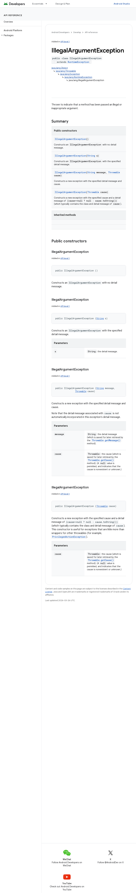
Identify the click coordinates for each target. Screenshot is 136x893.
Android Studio (122, 3)
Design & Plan (63, 3)
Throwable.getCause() (101, 460)
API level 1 (65, 41)
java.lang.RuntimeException (78, 77)
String (91, 155)
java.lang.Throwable (66, 71)
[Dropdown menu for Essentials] (47, 3)
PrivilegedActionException (69, 536)
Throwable (114, 172)
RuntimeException (78, 62)
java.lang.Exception (70, 74)
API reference (13, 15)
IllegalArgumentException (70, 139)
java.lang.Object (60, 68)
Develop (77, 32)
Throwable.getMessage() (106, 440)
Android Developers (60, 32)
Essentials (37, 3)
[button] (20, 35)
